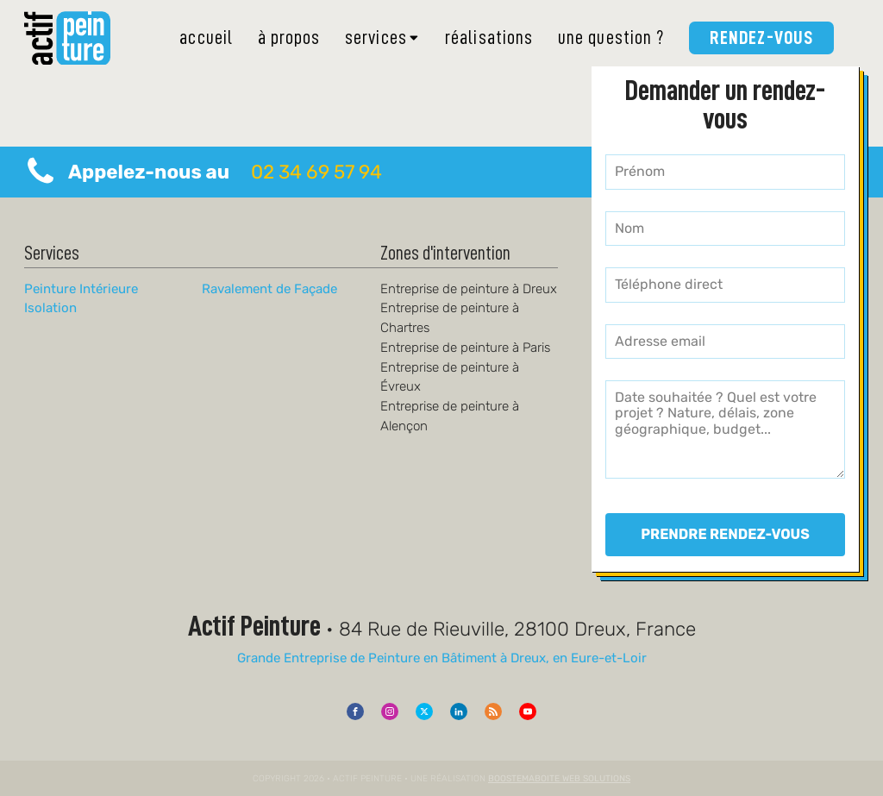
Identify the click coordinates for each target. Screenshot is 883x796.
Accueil (206, 37)
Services (383, 37)
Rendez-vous (761, 37)
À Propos (289, 37)
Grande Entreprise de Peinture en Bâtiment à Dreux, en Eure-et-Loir (442, 658)
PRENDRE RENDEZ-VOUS (725, 534)
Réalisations (489, 37)
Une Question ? (611, 37)
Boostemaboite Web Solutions (559, 778)
